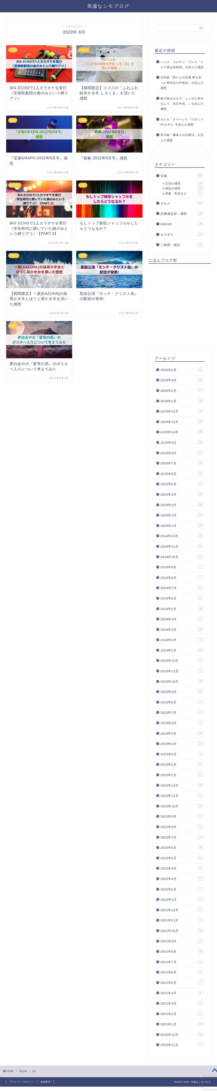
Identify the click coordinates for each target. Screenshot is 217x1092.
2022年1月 (181, 899)
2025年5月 (181, 484)
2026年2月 (181, 390)
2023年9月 (181, 691)
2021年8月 (181, 951)
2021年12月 (181, 910)
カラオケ (181, 234)
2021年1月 (181, 1024)
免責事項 (45, 1082)
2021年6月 (181, 972)
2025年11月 (181, 421)
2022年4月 (181, 868)
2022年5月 (181, 858)
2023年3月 (181, 754)
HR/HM (181, 224)
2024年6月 (181, 598)
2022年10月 (181, 806)
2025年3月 (181, 505)
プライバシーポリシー (21, 1082)
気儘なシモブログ (108, 6)
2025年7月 (181, 463)
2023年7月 (181, 712)
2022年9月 (181, 816)
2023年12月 (181, 660)
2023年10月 (181, 681)
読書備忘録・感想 (181, 213)
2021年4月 (181, 993)
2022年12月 (181, 785)
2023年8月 (181, 702)
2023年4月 (181, 743)
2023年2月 (181, 764)
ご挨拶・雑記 (181, 244)
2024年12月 (181, 536)
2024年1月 (181, 650)
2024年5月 (181, 608)
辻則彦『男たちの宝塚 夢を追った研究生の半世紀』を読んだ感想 (182, 83)
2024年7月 (181, 588)
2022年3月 (181, 878)
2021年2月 (181, 1014)
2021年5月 (181, 982)
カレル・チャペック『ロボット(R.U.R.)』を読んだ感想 (182, 122)
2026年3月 (181, 380)
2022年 (23, 1071)
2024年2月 (181, 639)
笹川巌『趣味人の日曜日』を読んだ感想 (182, 137)
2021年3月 (181, 1003)
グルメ (181, 203)
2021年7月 (181, 962)
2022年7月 (181, 837)
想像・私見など (184, 194)
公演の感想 (184, 183)
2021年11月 (181, 920)
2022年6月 (181, 847)
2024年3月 (181, 629)
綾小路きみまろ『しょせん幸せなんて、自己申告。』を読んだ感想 (182, 103)
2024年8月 (181, 577)
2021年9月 (181, 941)
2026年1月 (181, 401)
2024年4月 (181, 619)
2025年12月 (181, 411)
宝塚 (181, 175)
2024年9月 (181, 567)
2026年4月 (181, 369)
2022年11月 (181, 795)
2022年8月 (181, 826)
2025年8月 (181, 453)
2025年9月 (181, 442)
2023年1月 (181, 775)
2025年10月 (181, 432)
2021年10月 (181, 930)
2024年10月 (181, 557)
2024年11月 (181, 546)
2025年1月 (181, 525)
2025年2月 (181, 515)
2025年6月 (181, 473)
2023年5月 (181, 733)
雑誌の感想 (184, 188)
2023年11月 (181, 671)
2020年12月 (181, 1034)
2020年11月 (181, 1045)
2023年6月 (181, 723)
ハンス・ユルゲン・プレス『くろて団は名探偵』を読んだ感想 (182, 64)
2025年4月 (181, 494)
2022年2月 (181, 889)
